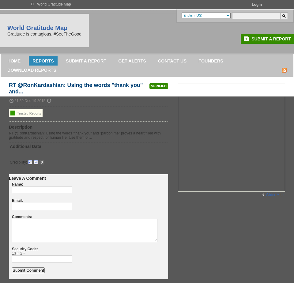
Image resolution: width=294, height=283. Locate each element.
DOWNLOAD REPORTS (31, 70)
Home (14, 60)
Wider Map (275, 195)
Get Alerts (132, 60)
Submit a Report (271, 38)
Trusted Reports (25, 113)
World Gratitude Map (54, 4)
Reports (43, 60)
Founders (210, 60)
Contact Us (172, 60)
